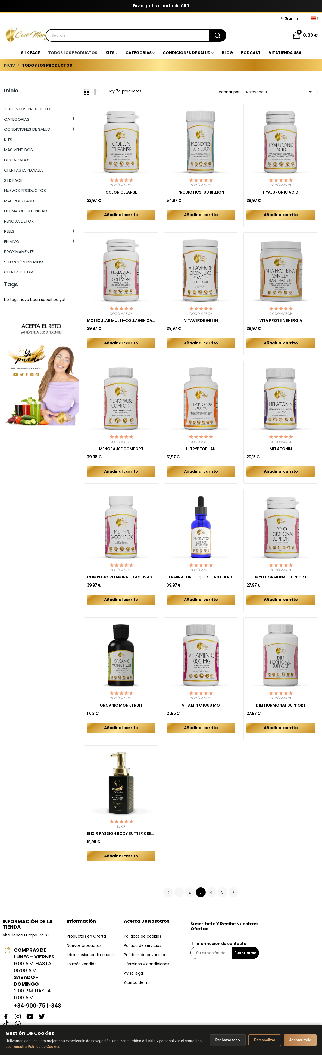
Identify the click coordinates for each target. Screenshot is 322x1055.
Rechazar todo (227, 1040)
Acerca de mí (137, 982)
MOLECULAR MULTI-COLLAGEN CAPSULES (121, 320)
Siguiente (233, 892)
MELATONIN (281, 449)
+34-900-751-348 (37, 1005)
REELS (9, 231)
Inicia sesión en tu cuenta (91, 954)
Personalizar (264, 1040)
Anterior (168, 892)
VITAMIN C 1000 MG (201, 705)
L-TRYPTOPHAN (201, 449)
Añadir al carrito (121, 214)
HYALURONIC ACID (280, 192)
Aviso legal (134, 973)
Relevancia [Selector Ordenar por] (280, 92)
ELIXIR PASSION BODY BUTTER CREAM (121, 833)
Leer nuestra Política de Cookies (32, 1046)
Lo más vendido (82, 964)
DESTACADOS (17, 160)
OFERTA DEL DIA (18, 272)
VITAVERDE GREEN (201, 320)
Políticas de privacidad (145, 954)
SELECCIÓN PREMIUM (23, 262)
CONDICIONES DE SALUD (27, 129)
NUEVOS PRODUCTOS (25, 190)
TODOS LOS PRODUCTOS (28, 109)
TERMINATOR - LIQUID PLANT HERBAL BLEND (201, 577)
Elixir (121, 826)
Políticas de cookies (142, 936)
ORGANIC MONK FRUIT (121, 705)
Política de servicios (142, 945)
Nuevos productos (84, 945)
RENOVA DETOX (19, 221)
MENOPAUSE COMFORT (121, 449)
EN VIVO (11, 241)
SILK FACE (13, 180)
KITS (8, 139)
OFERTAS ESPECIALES (24, 170)
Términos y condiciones (146, 964)
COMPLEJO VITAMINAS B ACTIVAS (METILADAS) (121, 577)
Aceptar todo (300, 1040)
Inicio (11, 91)
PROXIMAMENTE (19, 251)
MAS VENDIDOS (18, 150)
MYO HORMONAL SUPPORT (281, 577)
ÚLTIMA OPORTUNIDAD (25, 211)
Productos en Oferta (86, 936)
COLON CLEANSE (121, 192)
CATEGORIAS (16, 119)
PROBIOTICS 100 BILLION (200, 192)
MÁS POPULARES (20, 201)
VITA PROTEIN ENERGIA (280, 320)
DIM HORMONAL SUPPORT (281, 705)
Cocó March (121, 185)
